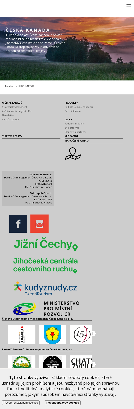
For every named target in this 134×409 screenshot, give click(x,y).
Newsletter (8, 115)
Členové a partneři (75, 131)
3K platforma (72, 127)
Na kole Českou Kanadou (79, 106)
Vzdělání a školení (75, 123)
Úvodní (8, 86)
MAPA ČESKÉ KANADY (77, 140)
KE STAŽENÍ (71, 136)
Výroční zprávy (10, 119)
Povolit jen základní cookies (21, 402)
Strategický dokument (14, 106)
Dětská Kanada (73, 111)
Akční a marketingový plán (16, 111)
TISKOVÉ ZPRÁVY (12, 136)
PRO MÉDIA (26, 86)
